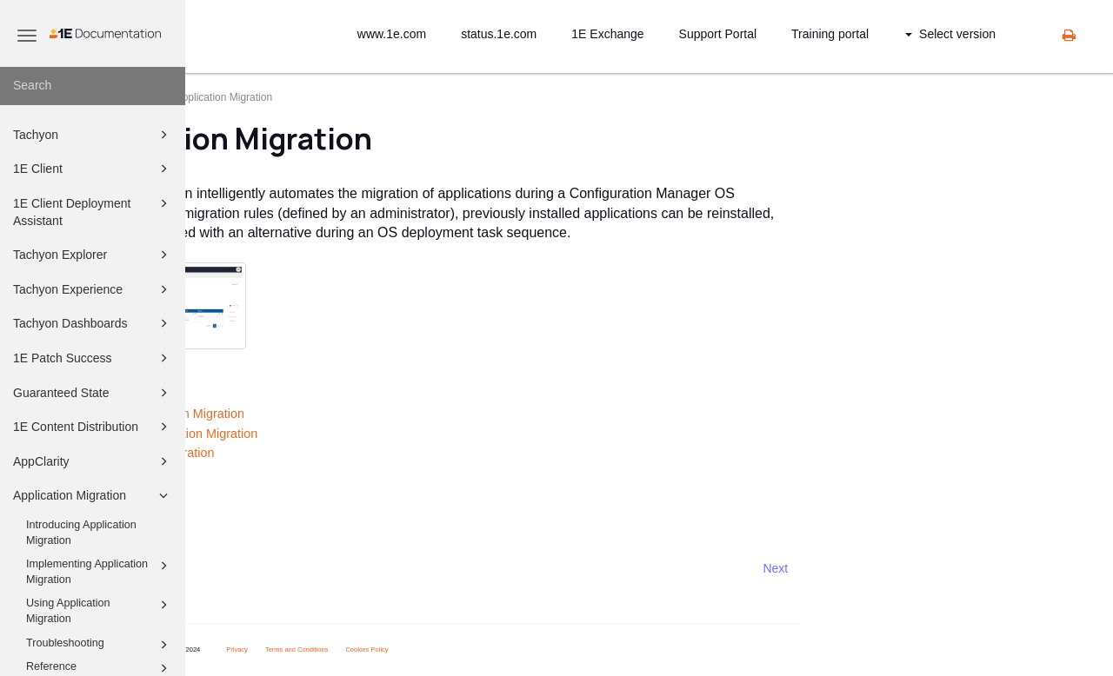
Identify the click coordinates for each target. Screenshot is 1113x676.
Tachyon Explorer (93, 254)
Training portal (830, 34)
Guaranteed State (93, 392)
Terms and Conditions (442, 649)
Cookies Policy (511, 649)
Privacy (382, 649)
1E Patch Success (93, 358)
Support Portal (718, 34)
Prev (231, 568)
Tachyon (93, 134)
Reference (237, 492)
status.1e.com (499, 34)
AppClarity (93, 461)
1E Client (93, 168)
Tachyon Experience (93, 289)
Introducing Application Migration (81, 533)
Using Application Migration (99, 610)
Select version (950, 34)
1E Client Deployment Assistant (93, 211)
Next (920, 568)
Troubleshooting (99, 644)
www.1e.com (391, 34)
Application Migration (93, 495)
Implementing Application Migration (99, 571)
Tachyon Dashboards (93, 323)
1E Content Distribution (93, 426)
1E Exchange (607, 34)
